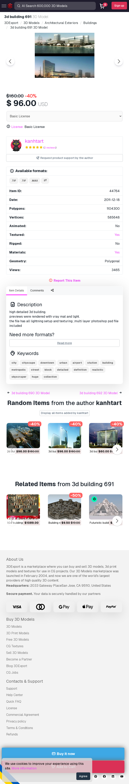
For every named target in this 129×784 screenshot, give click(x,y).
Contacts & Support (24, 681)
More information (24, 768)
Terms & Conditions (19, 728)
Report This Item (67, 280)
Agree (83, 776)
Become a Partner (19, 659)
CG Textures (14, 646)
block (48, 369)
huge (35, 376)
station (92, 362)
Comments (37, 290)
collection (50, 376)
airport (77, 362)
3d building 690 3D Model (30, 393)
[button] (117, 449)
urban (63, 362)
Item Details (16, 290)
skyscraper (19, 376)
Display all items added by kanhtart (64, 413)
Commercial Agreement (22, 715)
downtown (47, 362)
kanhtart (34, 141)
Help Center (14, 695)
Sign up (119, 5)
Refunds (12, 734)
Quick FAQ (13, 701)
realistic (97, 369)
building (107, 362)
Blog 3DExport (16, 666)
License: (17, 127)
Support (11, 688)
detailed (62, 369)
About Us (14, 559)
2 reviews (50, 147)
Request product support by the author (64, 158)
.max (34, 180)
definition (80, 369)
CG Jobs (12, 672)
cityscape (28, 362)
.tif (14, 180)
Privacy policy (16, 721)
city (14, 362)
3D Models (14, 626)
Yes (117, 235)
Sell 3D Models (17, 653)
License (11, 708)
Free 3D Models (17, 639)
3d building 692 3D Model (98, 393)
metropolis (19, 369)
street (35, 369)
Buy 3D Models (20, 619)
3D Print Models (17, 633)
